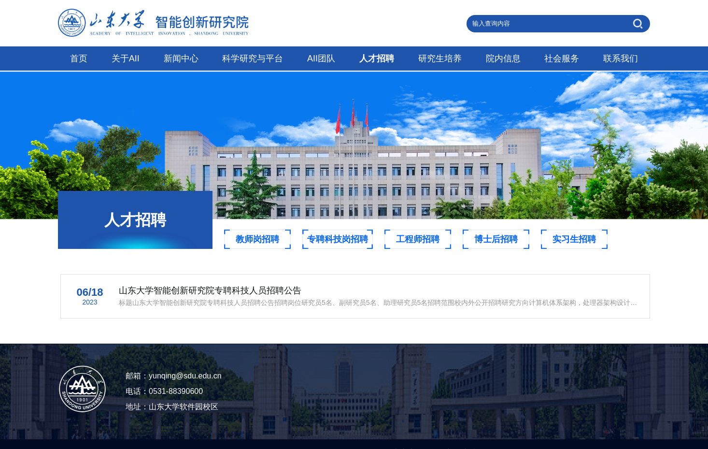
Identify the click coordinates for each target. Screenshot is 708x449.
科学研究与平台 (252, 58)
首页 (78, 58)
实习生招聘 (574, 239)
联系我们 (620, 58)
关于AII (126, 58)
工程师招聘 (417, 239)
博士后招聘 (496, 239)
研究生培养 (440, 58)
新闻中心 (181, 58)
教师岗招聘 (257, 239)
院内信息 (503, 58)
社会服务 (561, 58)
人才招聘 (376, 58)
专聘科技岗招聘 (337, 239)
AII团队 (321, 58)
